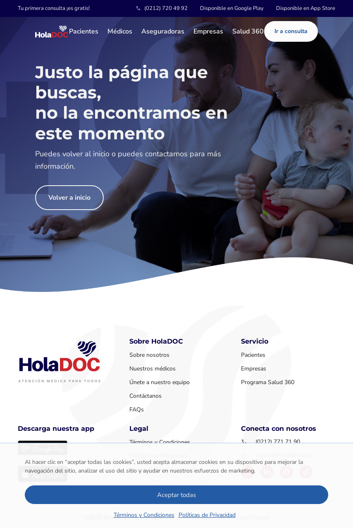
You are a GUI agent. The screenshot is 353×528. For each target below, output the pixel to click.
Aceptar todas (176, 495)
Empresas (208, 32)
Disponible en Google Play (232, 8)
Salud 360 (248, 32)
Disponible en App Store (305, 8)
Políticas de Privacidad (207, 515)
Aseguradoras (162, 32)
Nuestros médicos (152, 369)
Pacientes (83, 32)
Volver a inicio (69, 197)
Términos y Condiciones (144, 515)
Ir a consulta (291, 31)
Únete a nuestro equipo (159, 382)
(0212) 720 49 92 (166, 8)
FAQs (136, 409)
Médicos (119, 32)
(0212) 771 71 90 (277, 442)
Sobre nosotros (149, 355)
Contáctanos (145, 396)
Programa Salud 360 (267, 382)
